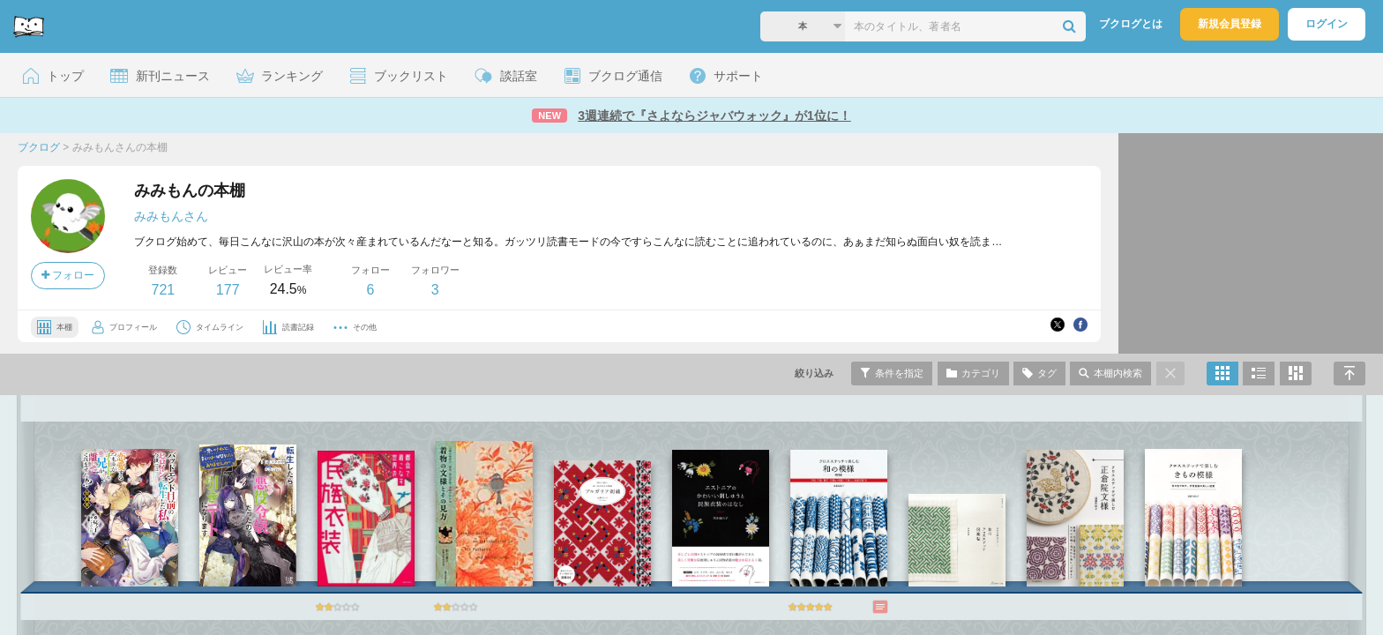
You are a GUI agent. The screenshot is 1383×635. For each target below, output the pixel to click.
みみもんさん (171, 216)
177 (228, 289)
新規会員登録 (1229, 24)
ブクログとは (1130, 24)
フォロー (67, 275)
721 (163, 289)
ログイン (1326, 24)
